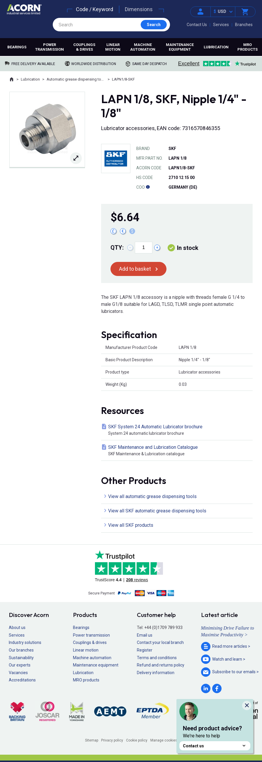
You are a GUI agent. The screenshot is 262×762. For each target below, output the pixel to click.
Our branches (21, 650)
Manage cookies (163, 740)
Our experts (19, 665)
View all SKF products (130, 525)
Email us (144, 635)
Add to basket (135, 269)
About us (17, 627)
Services (221, 24)
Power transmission (49, 47)
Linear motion (112, 47)
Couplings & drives (84, 47)
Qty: (117, 247)
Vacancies (18, 672)
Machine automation (142, 47)
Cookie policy (136, 740)
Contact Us (197, 24)
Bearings (16, 47)
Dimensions (139, 9)
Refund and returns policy (160, 665)
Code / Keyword (94, 9)
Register (144, 650)
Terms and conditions (157, 657)
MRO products (247, 47)
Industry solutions (25, 642)
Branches (244, 24)
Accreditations (22, 680)
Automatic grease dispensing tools (76, 79)
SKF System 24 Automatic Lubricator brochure (178, 430)
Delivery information (155, 672)
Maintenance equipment (180, 47)
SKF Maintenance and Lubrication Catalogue (178, 450)
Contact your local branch (160, 642)
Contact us (215, 745)
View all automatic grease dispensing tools (152, 496)
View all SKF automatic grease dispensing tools (157, 511)
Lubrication (216, 47)
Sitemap (91, 740)
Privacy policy (112, 740)
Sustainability (21, 657)
